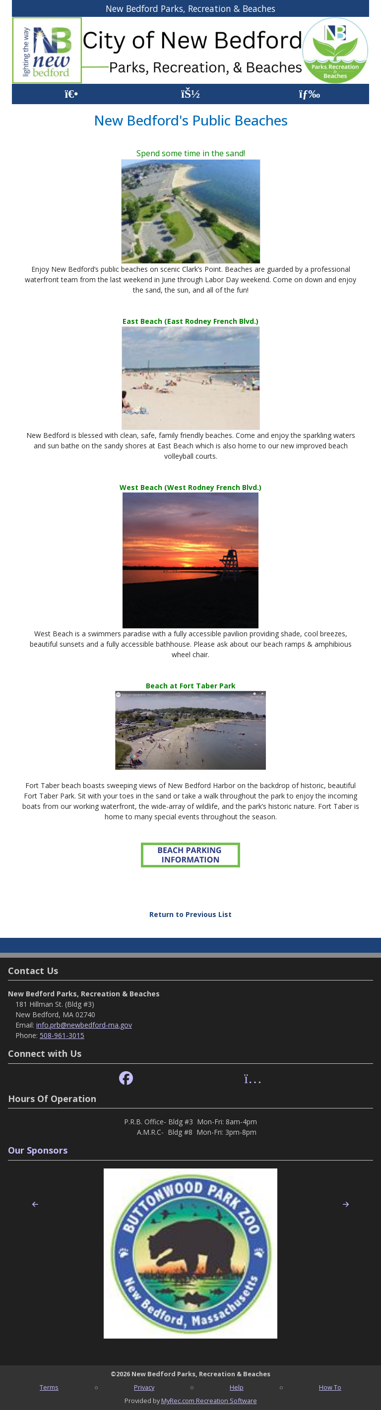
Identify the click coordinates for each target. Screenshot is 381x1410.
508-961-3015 (62, 1035)
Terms (49, 1387)
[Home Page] (71, 94)
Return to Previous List (190, 914)
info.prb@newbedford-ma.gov (84, 1025)
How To (330, 1387)
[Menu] (309, 94)
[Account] (190, 94)
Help (237, 1387)
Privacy (144, 1387)
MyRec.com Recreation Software (209, 1400)
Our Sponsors (37, 1150)
